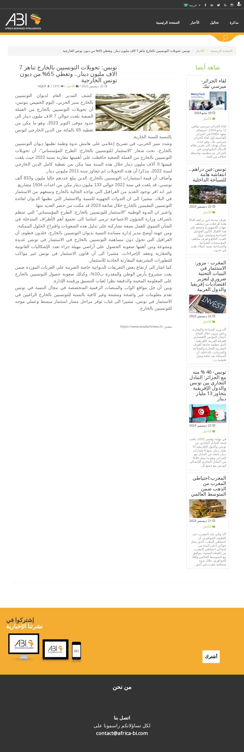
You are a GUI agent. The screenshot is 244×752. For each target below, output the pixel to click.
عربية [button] (192, 5)
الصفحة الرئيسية (221, 51)
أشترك (211, 654)
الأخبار (200, 51)
